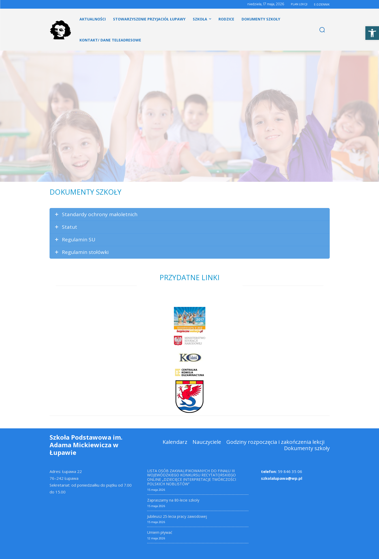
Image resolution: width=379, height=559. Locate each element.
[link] (372, 33)
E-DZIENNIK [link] (322, 4)
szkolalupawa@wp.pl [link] (281, 478)
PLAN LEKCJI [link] (299, 4)
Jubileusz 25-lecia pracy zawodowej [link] (177, 516)
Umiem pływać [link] (159, 532)
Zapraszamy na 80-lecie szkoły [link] (173, 500)
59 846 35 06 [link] (281, 471)
